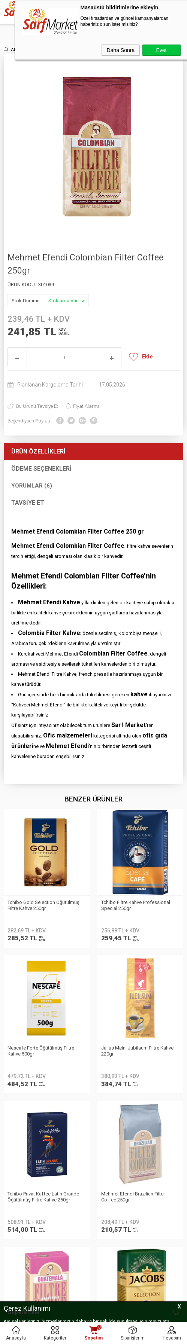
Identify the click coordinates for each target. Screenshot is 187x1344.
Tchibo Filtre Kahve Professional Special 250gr (41, 905)
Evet (161, 50)
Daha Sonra (121, 50)
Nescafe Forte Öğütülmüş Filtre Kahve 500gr (134, 905)
